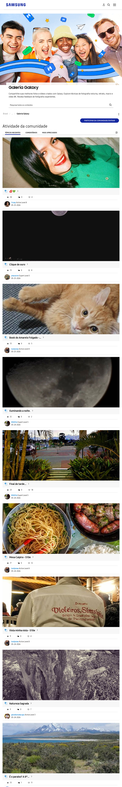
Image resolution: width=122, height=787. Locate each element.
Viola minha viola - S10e (22, 630)
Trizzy (13, 202)
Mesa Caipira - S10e (20, 557)
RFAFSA (14, 422)
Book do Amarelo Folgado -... (25, 337)
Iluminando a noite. (19, 410)
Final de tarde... (17, 483)
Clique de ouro (17, 264)
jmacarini (15, 276)
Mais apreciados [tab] (49, 133)
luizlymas (15, 349)
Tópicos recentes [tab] (12, 133)
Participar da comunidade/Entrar (99, 121)
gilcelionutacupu (17, 715)
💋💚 (12, 191)
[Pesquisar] (61, 105)
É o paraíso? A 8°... (19, 776)
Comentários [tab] (31, 133)
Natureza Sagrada (19, 703)
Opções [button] (114, 114)
